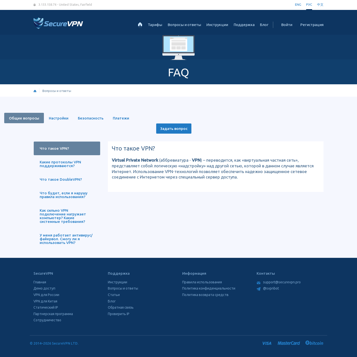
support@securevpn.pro (279, 282)
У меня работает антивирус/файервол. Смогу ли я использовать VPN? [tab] (66, 239)
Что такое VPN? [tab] (54, 148)
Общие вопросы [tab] (24, 118)
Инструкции (217, 25)
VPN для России (46, 295)
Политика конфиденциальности (208, 288)
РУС (309, 4)
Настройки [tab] (58, 118)
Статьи (114, 295)
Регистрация (312, 25)
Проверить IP (118, 314)
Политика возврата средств (205, 295)
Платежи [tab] (121, 118)
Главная (39, 282)
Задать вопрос (173, 128)
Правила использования (202, 282)
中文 (320, 4)
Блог (264, 25)
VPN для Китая (45, 301)
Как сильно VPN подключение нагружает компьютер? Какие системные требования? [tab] (63, 216)
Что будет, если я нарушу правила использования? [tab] (64, 195)
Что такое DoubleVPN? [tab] (61, 179)
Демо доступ (44, 288)
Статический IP (45, 307)
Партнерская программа (53, 314)
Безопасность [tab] (90, 118)
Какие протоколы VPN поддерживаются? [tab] (60, 164)
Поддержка (244, 25)
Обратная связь (121, 307)
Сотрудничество (47, 320)
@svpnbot (268, 288)
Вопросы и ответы (184, 25)
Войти (286, 25)
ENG (298, 4)
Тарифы (155, 25)
